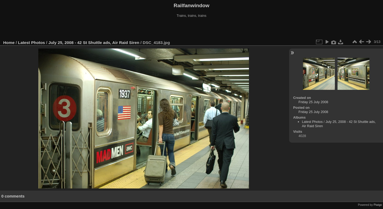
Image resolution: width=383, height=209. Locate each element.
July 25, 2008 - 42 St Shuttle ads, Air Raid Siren (93, 42)
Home (9, 42)
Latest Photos (31, 42)
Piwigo (378, 204)
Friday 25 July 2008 (313, 102)
